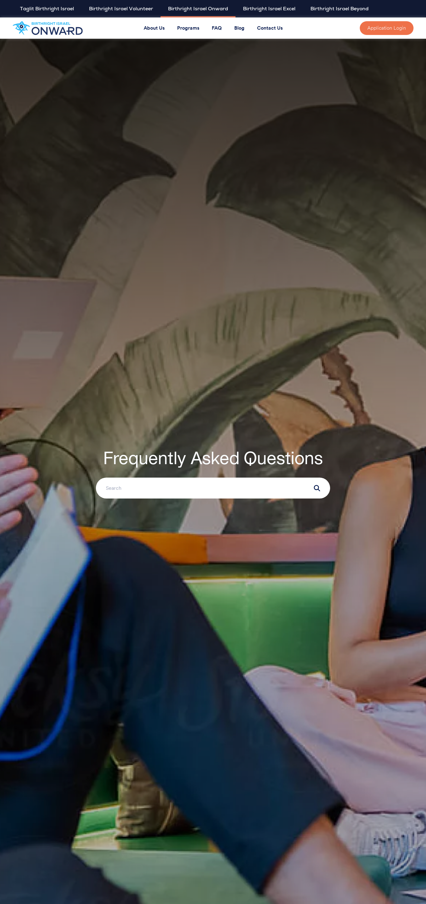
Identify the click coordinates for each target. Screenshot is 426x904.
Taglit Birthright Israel (47, 9)
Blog (239, 28)
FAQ (217, 28)
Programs (188, 28)
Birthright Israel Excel (269, 9)
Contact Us (270, 28)
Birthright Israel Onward (198, 9)
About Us (154, 28)
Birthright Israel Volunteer (121, 9)
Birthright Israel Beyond (339, 9)
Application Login (386, 28)
